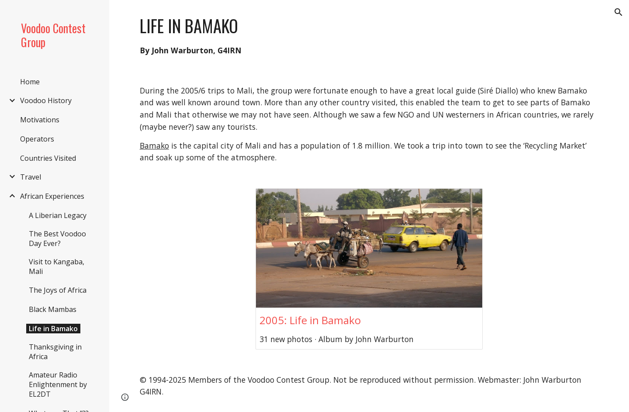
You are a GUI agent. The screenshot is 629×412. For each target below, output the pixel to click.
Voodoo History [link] (46, 100)
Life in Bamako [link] (53, 328)
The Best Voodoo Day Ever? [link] (57, 238)
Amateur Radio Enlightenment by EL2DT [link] (58, 384)
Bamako (154, 145)
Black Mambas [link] (52, 309)
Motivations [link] (39, 120)
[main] (369, 35)
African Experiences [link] (52, 196)
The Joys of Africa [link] (57, 290)
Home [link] (30, 82)
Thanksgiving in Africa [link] (55, 351)
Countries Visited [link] (48, 158)
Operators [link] (37, 139)
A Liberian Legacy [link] (57, 215)
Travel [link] (30, 177)
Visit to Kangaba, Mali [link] (56, 266)
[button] (618, 12)
